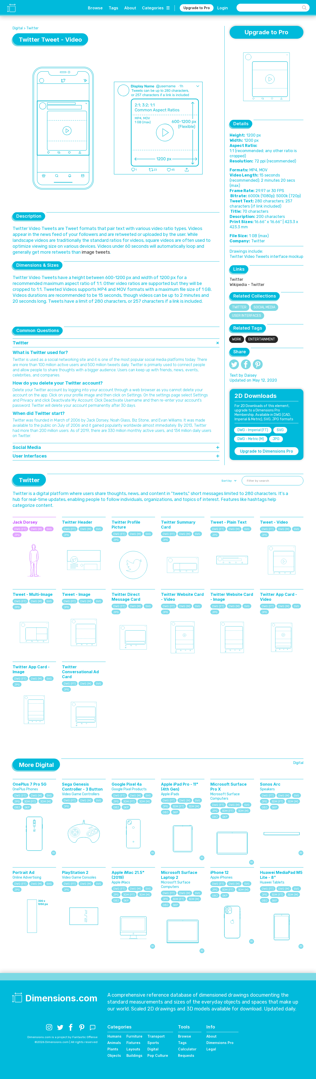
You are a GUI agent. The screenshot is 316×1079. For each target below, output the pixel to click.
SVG (280, 430)
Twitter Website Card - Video (182, 597)
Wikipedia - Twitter (247, 284)
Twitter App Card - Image (31, 669)
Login (222, 7)
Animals (114, 1043)
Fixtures (133, 1043)
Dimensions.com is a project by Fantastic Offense (62, 1037)
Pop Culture (157, 1055)
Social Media (264, 307)
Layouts (133, 1049)
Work (236, 339)
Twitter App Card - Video (278, 597)
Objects (114, 1055)
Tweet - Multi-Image (33, 594)
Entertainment (261, 339)
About (130, 7)
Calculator (187, 1049)
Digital (18, 28)
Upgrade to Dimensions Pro (266, 451)
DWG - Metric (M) (250, 439)
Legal (211, 1049)
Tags (113, 7)
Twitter (32, 28)
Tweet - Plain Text (228, 522)
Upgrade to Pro (196, 8)
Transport (156, 1036)
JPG (276, 439)
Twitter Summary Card (178, 525)
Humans (114, 1036)
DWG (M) (36, 529)
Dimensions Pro (220, 1043)
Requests (186, 1055)
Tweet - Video (274, 522)
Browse (95, 7)
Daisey (250, 375)
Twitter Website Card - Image (231, 597)
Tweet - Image (76, 594)
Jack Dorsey (25, 522)
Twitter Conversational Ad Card (80, 671)
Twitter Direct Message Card (126, 597)
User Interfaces (246, 316)
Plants (112, 1049)
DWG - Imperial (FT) (252, 430)
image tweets (96, 252)
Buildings (134, 1055)
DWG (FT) (20, 529)
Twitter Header (77, 522)
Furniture (134, 1036)
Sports (153, 1043)
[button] (228, 481)
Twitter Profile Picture (126, 525)
